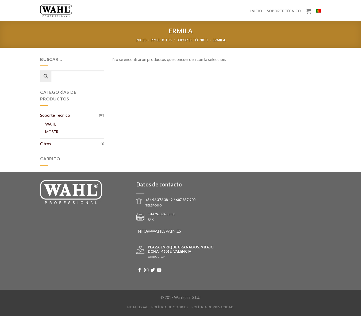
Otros (45, 143)
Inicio (256, 11)
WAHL (50, 124)
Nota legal (137, 307)
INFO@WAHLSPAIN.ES (158, 230)
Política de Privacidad (212, 307)
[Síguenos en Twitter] (153, 270)
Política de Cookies (169, 307)
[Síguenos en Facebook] (139, 270)
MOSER (51, 132)
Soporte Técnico (284, 11)
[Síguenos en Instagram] (146, 270)
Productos (161, 40)
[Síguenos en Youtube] (159, 270)
